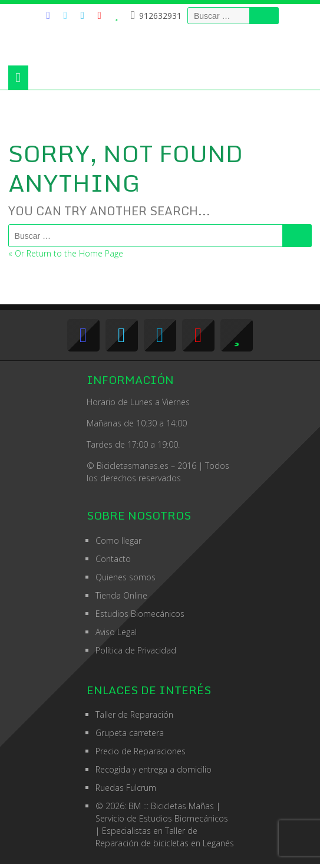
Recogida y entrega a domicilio (153, 769)
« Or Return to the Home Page (65, 253)
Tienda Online (121, 595)
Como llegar (118, 540)
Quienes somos (125, 577)
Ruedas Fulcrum (125, 787)
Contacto (113, 558)
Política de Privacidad (135, 650)
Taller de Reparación (134, 714)
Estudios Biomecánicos (139, 613)
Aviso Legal (116, 632)
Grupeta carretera (129, 732)
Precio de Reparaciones (140, 751)
